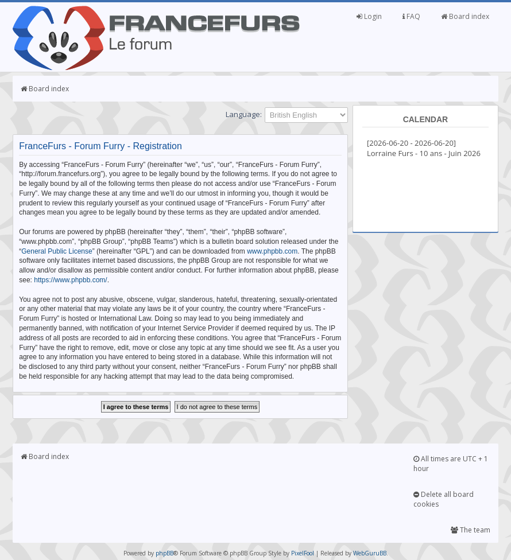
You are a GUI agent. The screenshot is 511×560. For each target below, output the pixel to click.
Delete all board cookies (443, 499)
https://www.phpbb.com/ (70, 280)
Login (369, 16)
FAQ (411, 16)
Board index (465, 16)
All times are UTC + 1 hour (450, 463)
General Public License (56, 251)
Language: (244, 114)
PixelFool (302, 553)
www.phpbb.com (272, 251)
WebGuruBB (369, 553)
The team (470, 530)
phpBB (164, 553)
